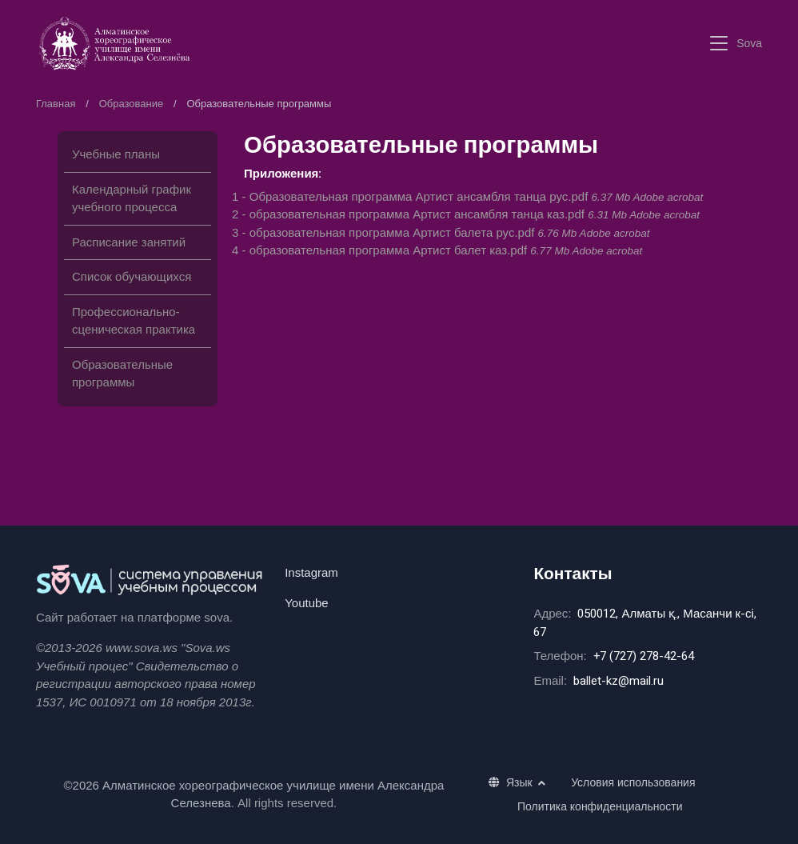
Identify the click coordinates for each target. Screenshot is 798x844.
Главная (55, 104)
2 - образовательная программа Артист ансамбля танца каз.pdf (466, 214)
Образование (131, 104)
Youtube (307, 603)
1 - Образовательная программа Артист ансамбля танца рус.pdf (467, 196)
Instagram (311, 572)
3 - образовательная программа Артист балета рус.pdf (440, 232)
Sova (749, 43)
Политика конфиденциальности (600, 806)
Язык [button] (512, 782)
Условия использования (633, 782)
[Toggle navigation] (718, 44)
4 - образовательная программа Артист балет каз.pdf (437, 250)
